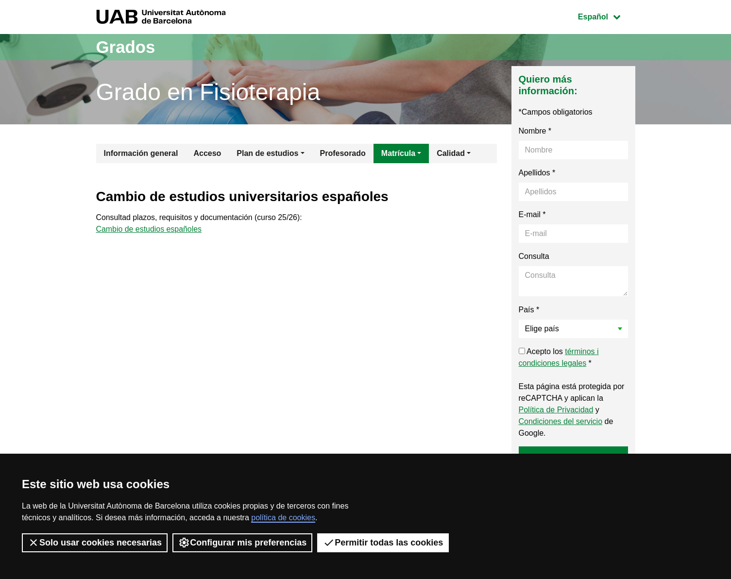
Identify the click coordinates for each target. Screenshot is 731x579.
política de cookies (283, 517)
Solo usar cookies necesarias (95, 542)
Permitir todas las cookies (383, 542)
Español (606, 16)
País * (529, 310)
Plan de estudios (267, 153)
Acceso (207, 153)
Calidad (451, 153)
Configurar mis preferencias (242, 542)
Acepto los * (559, 357)
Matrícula (398, 153)
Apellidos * (537, 173)
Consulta (534, 256)
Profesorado (343, 153)
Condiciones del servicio (561, 421)
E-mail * (532, 214)
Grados (126, 47)
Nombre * (535, 131)
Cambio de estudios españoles (149, 229)
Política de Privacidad (556, 410)
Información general (141, 153)
